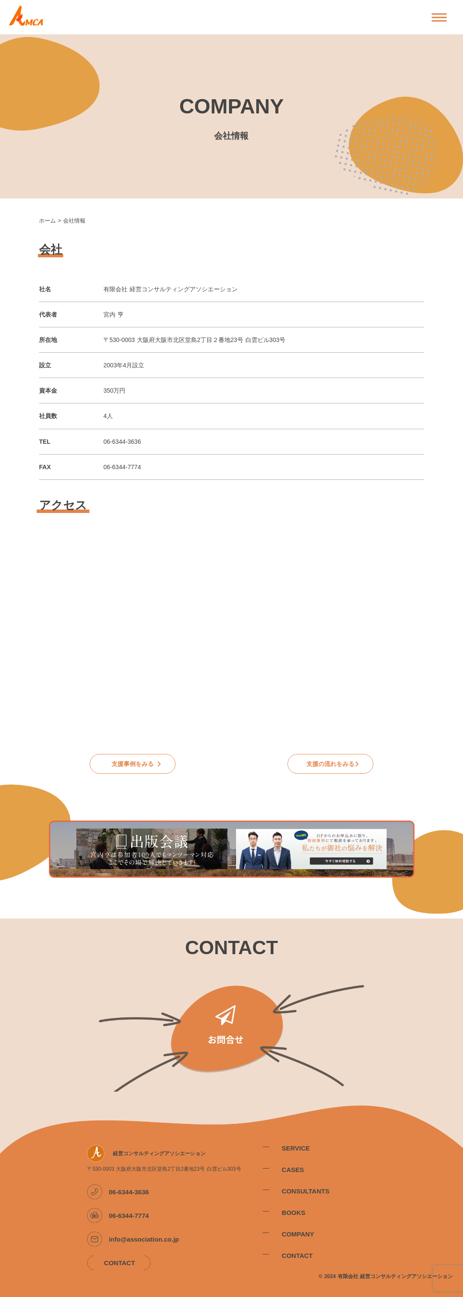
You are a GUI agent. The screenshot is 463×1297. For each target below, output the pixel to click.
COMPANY (298, 1234)
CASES (293, 1169)
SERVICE (296, 1148)
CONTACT (297, 1255)
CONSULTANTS (306, 1191)
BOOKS (294, 1212)
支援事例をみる (133, 763)
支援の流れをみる (330, 763)
